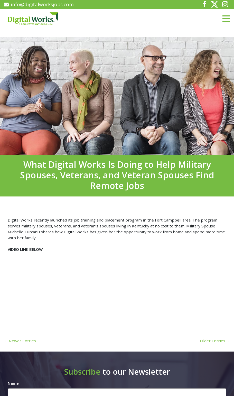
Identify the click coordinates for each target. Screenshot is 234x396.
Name (13, 383)
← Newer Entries (20, 340)
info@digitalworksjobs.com (39, 4)
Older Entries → (215, 340)
